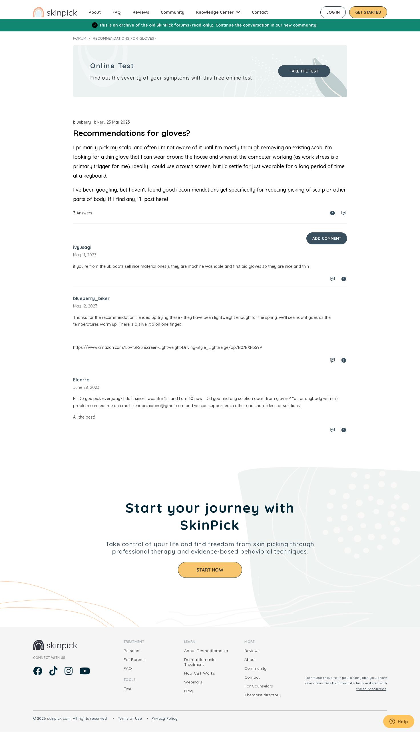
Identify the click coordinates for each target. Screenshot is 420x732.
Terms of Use (130, 718)
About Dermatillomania (206, 650)
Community (172, 12)
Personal (132, 650)
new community (300, 25)
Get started (368, 12)
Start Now (210, 570)
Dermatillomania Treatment (200, 662)
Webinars (193, 682)
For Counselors (258, 686)
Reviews (140, 12)
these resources (371, 689)
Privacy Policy (165, 718)
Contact (260, 12)
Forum (79, 38)
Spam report (332, 213)
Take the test (304, 71)
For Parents (135, 659)
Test (127, 688)
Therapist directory (262, 694)
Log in (333, 12)
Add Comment (326, 238)
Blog (188, 690)
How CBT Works (199, 673)
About (95, 12)
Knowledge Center (215, 12)
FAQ (116, 12)
